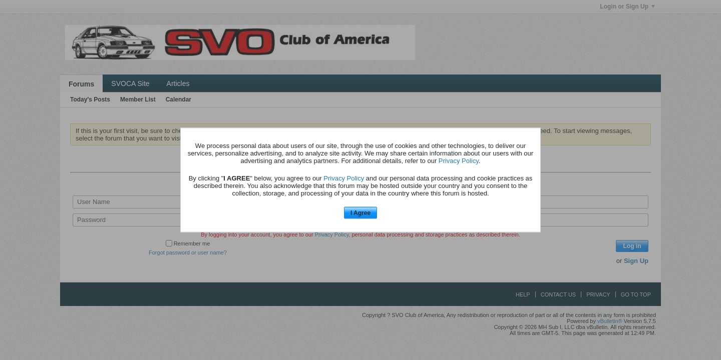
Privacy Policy (459, 160)
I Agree (360, 212)
